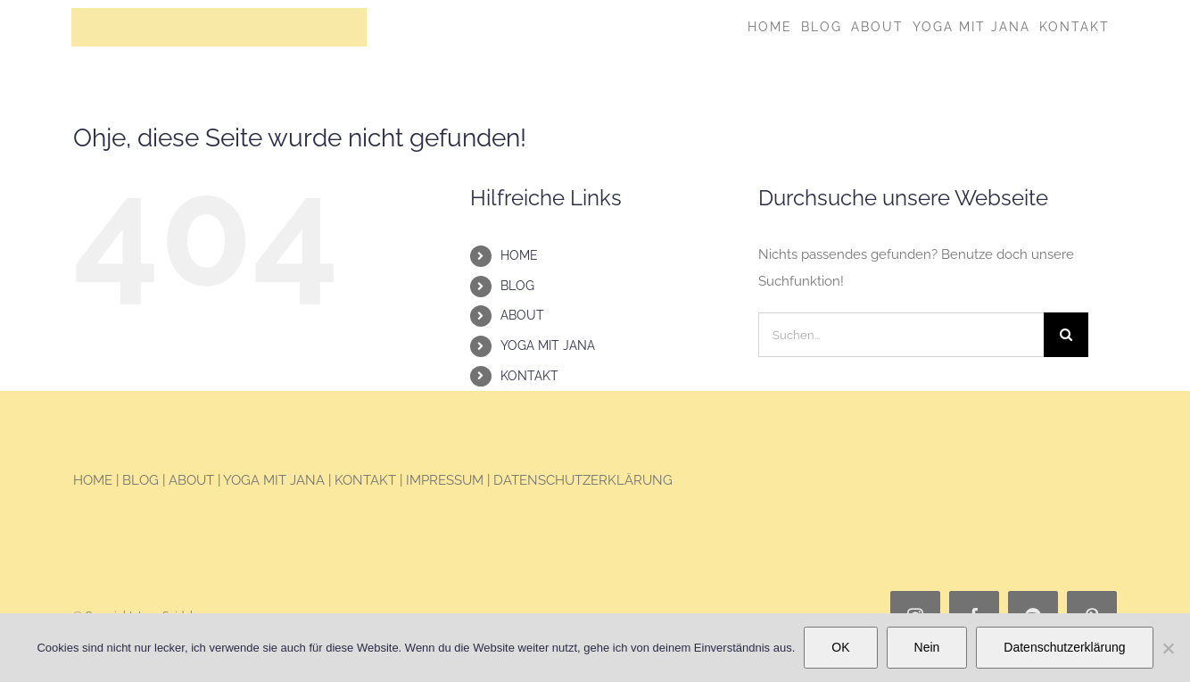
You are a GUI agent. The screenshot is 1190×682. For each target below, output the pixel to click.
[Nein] (1168, 648)
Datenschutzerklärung (1064, 647)
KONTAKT (529, 375)
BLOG (517, 286)
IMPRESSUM (444, 480)
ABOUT (522, 315)
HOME (519, 255)
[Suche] (1066, 334)
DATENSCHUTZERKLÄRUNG (583, 480)
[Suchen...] (901, 334)
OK (840, 647)
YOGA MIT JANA (547, 345)
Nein (927, 647)
